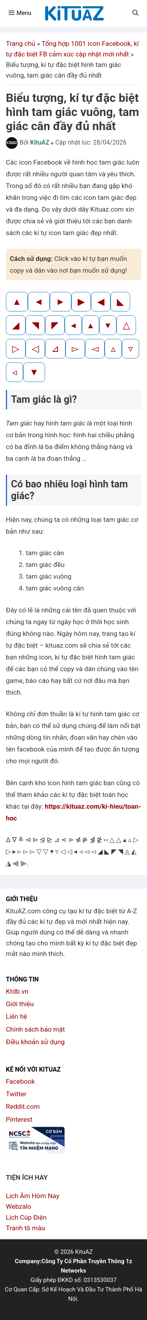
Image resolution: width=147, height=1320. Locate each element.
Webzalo (18, 1206)
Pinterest (19, 1119)
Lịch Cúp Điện (26, 1217)
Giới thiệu (20, 1004)
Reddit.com (23, 1106)
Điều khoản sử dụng (35, 1042)
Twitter (16, 1094)
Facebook (20, 1081)
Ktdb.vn (17, 991)
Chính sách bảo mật (35, 1029)
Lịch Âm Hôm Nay (32, 1196)
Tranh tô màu (25, 1228)
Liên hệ (16, 1016)
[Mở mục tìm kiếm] (135, 13)
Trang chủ (20, 43)
